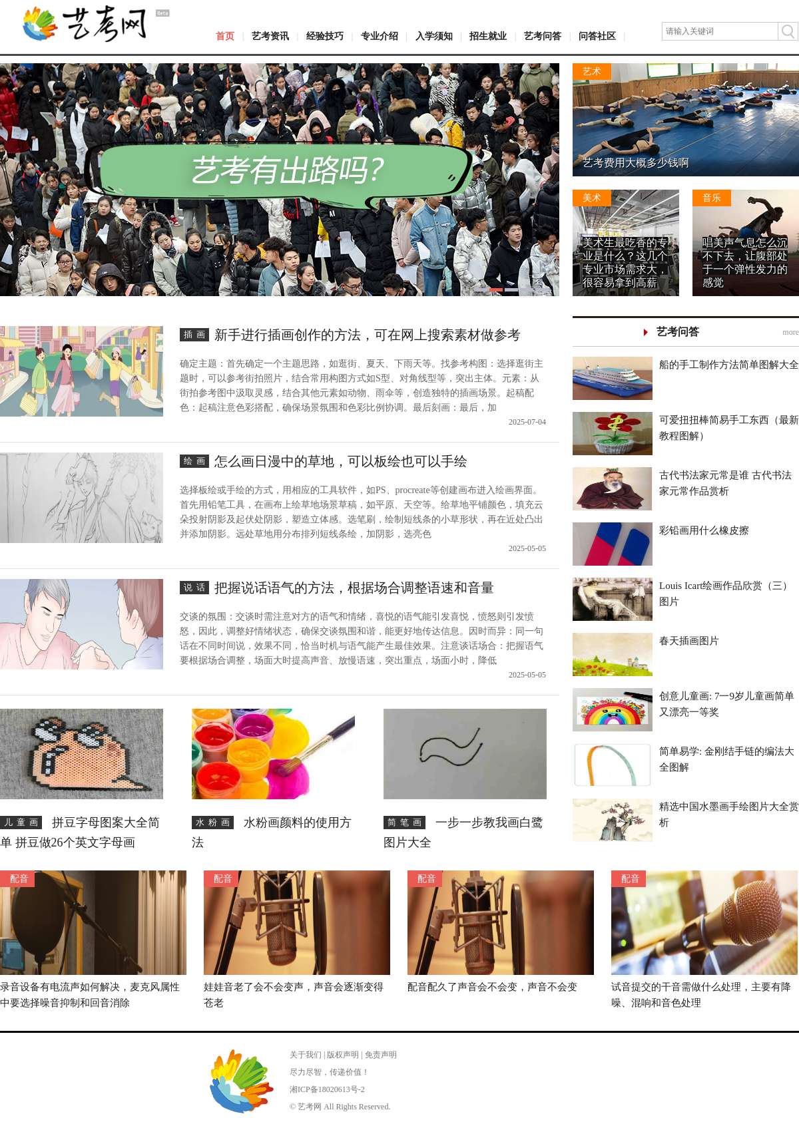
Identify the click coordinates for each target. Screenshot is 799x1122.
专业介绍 (379, 36)
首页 (225, 36)
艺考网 (310, 1106)
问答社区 (597, 36)
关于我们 (306, 1054)
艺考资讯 (270, 36)
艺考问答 (542, 36)
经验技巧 (325, 36)
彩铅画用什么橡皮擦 (704, 530)
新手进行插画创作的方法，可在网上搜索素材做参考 (367, 334)
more (790, 332)
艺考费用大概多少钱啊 (636, 162)
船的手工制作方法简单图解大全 (729, 364)
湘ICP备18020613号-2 (327, 1089)
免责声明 (381, 1054)
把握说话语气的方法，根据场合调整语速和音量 (354, 587)
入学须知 (434, 36)
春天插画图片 (689, 641)
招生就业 (488, 36)
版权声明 (343, 1054)
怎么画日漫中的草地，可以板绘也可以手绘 (340, 461)
